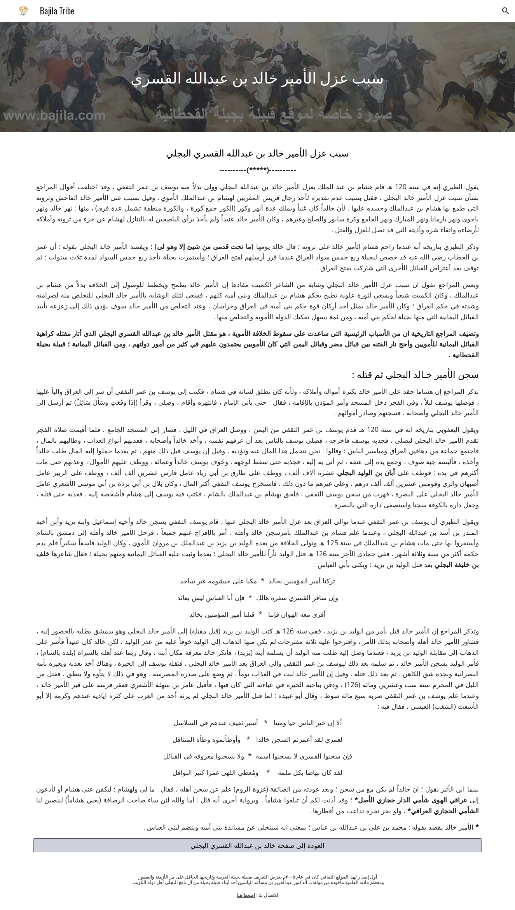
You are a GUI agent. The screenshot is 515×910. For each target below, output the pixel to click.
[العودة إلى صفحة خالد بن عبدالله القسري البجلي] (257, 845)
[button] (505, 11)
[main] (257, 77)
